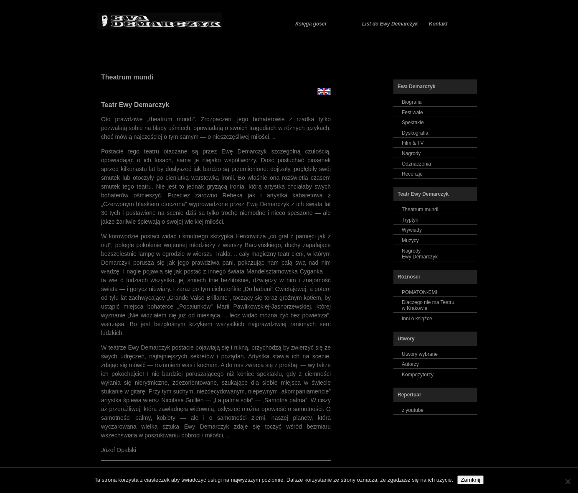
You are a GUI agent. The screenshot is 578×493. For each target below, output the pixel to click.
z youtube (412, 410)
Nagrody (411, 153)
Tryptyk (410, 220)
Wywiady (412, 230)
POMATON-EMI (419, 292)
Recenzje (412, 174)
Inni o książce (417, 319)
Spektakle (413, 122)
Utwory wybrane (420, 354)
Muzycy (410, 240)
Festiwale (412, 112)
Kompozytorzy (418, 375)
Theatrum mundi (127, 77)
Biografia (411, 102)
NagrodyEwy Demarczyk (420, 254)
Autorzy (410, 364)
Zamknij (470, 480)
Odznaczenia (416, 164)
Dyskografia (415, 133)
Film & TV (412, 143)
